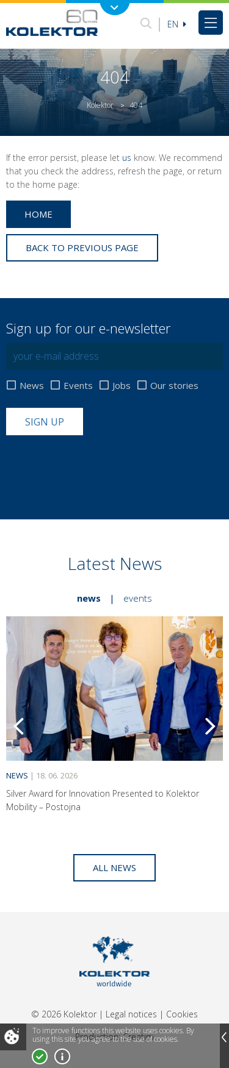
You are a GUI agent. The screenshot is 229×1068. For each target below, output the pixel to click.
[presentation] (99, 465)
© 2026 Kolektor (63, 1014)
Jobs (121, 385)
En (176, 24)
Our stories (174, 385)
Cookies (182, 1014)
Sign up (44, 422)
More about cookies (62, 1056)
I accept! (40, 1056)
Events (78, 385)
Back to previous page (82, 247)
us (126, 157)
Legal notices (131, 1014)
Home (38, 214)
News (32, 385)
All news (114, 867)
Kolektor (100, 105)
